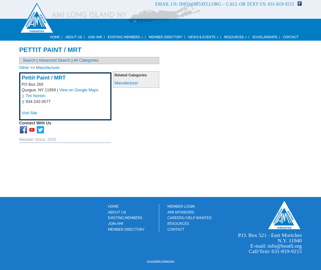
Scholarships (264, 37)
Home (55, 37)
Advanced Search (54, 60)
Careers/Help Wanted (189, 218)
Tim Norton (35, 96)
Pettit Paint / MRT (44, 78)
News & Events (203, 37)
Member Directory (166, 37)
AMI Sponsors (180, 212)
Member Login (181, 206)
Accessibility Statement (160, 261)
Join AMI (95, 37)
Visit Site (29, 113)
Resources (235, 37)
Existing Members (125, 37)
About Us (73, 37)
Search (29, 60)
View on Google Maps (79, 90)
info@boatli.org (200, 4)
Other (24, 67)
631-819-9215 (281, 4)
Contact (290, 37)
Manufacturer (126, 83)
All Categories (86, 60)
